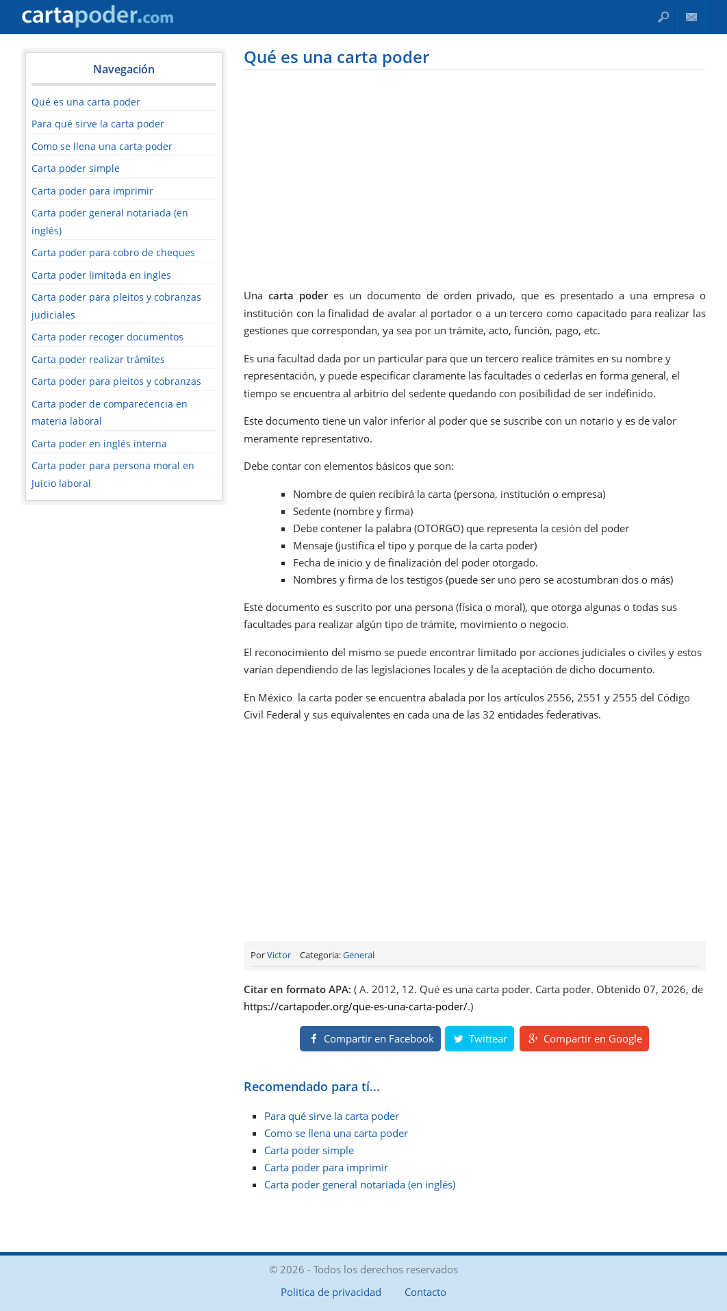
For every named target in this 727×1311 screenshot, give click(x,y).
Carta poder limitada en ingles (101, 275)
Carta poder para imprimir (92, 190)
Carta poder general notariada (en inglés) (359, 1184)
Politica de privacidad (331, 1292)
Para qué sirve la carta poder (97, 123)
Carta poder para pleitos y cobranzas (116, 381)
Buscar (663, 17)
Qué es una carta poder (85, 101)
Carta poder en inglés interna (99, 443)
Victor (279, 955)
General (358, 955)
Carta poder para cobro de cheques (113, 252)
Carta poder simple (75, 168)
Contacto (692, 17)
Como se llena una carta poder (102, 146)
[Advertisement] (475, 176)
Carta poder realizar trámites (98, 359)
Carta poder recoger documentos (107, 336)
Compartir (370, 1038)
